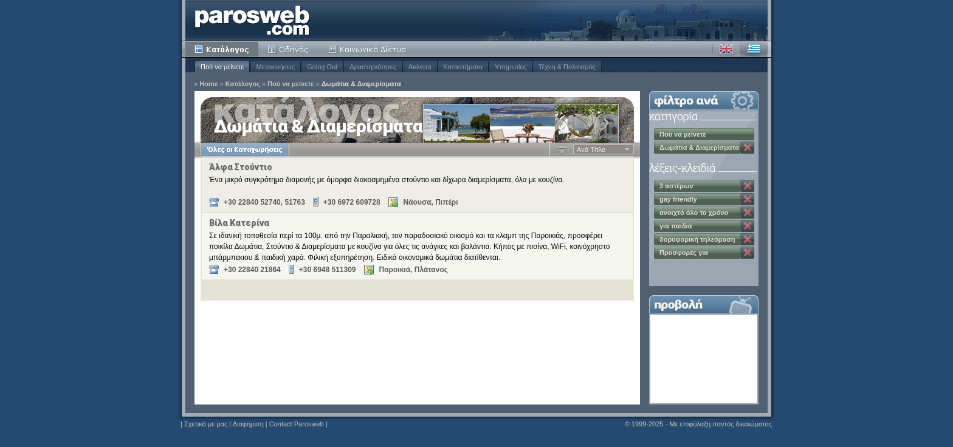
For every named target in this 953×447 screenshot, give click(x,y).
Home (208, 84)
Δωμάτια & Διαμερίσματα (361, 84)
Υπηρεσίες (510, 66)
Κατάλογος (221, 49)
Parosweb (252, 20)
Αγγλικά (726, 49)
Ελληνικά (753, 49)
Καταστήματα (463, 66)
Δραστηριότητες (372, 66)
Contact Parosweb (296, 424)
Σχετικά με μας (205, 424)
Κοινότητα (369, 49)
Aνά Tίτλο (591, 149)
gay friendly (678, 199)
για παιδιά (675, 226)
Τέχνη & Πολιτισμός (567, 66)
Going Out (322, 66)
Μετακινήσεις (275, 66)
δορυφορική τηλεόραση (697, 239)
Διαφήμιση (248, 424)
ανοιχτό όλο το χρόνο (693, 212)
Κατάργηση (747, 148)
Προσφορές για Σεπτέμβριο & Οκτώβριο (697, 254)
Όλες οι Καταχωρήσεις (244, 149)
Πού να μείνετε (222, 66)
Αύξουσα (562, 149)
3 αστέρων (676, 185)
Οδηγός (288, 49)
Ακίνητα (419, 66)
